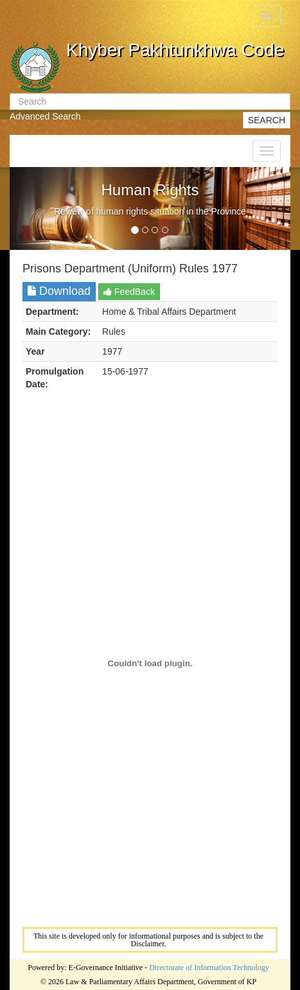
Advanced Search (45, 116)
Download (59, 291)
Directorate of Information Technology (209, 967)
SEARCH (266, 120)
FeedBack (129, 292)
